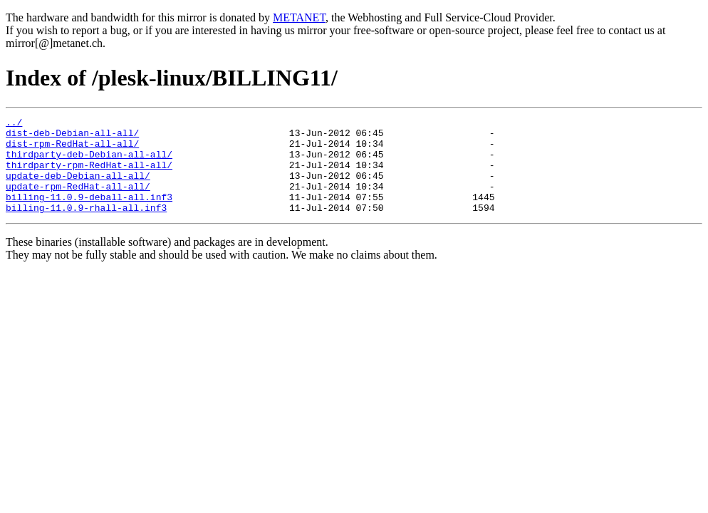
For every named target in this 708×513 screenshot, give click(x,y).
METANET (299, 17)
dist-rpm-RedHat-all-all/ (72, 149)
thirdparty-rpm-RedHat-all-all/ (89, 175)
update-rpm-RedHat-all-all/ (78, 201)
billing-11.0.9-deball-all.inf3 (89, 213)
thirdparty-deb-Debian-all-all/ (89, 162)
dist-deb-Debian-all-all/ (72, 136)
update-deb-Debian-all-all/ (78, 188)
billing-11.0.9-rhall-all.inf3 (86, 226)
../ (14, 124)
